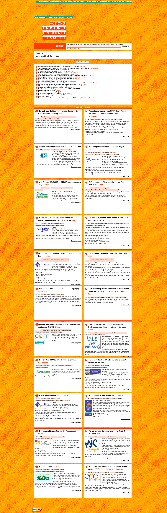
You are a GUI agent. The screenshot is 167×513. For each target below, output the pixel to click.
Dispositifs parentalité (58, 2)
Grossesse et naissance (106, 223)
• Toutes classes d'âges (62, 261)
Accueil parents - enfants (106, 119)
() (59, 89)
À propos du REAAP (41, 17)
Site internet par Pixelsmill (125, 509)
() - (61, 66)
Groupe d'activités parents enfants (60, 259)
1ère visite (53, 17)
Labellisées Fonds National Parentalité (45, 118)
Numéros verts (85, 2)
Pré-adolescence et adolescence (108, 398)
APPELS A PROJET (42, 2)
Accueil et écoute (45, 117)
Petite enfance (118, 119)
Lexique (95, 2)
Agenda (69, 17)
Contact (128, 2)
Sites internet (73, 2)
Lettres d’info (104, 2)
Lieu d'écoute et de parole (112, 154)
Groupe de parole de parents (121, 223)
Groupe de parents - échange (68, 117)
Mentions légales (117, 2)
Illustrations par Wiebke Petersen (123, 510)
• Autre (58, 118)
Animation (112, 152)
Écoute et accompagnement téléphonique (62, 188)
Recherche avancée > (73, 48)
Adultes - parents (55, 117)
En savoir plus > (76, 129)
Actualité (61, 17)
